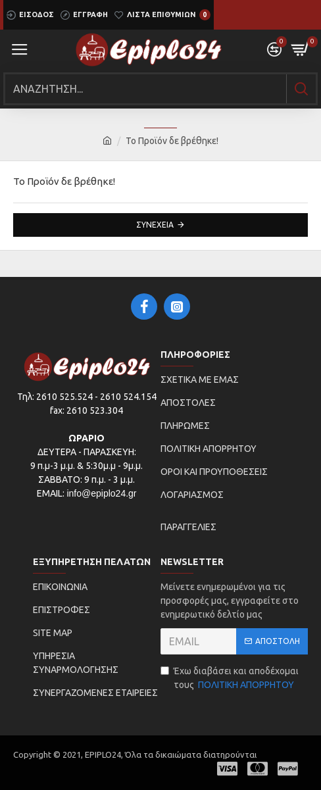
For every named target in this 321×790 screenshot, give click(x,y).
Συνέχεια (155, 224)
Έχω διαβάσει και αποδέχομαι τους (229, 679)
